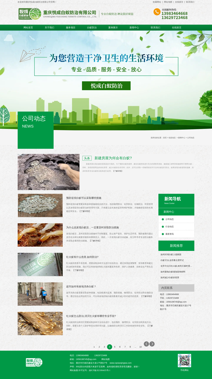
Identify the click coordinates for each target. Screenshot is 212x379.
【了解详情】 (117, 171)
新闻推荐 (176, 246)
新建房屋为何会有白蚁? (113, 158)
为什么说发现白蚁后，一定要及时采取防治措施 (92, 227)
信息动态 (172, 138)
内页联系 (167, 287)
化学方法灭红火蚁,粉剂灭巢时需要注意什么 (176, 266)
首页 (165, 138)
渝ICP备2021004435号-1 (99, 370)
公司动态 (169, 219)
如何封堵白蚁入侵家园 (171, 254)
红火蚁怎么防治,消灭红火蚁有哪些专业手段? (91, 316)
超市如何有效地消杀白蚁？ (81, 286)
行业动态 (169, 226)
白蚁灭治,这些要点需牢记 (172, 260)
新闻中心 (134, 27)
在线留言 (179, 2)
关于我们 (49, 27)
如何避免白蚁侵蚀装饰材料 (173, 272)
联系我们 (190, 2)
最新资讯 (169, 234)
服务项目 (70, 27)
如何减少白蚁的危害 (170, 277)
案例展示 (113, 27)
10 (140, 347)
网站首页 (28, 27)
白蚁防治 (92, 27)
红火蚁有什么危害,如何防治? (82, 257)
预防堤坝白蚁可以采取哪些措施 (83, 198)
